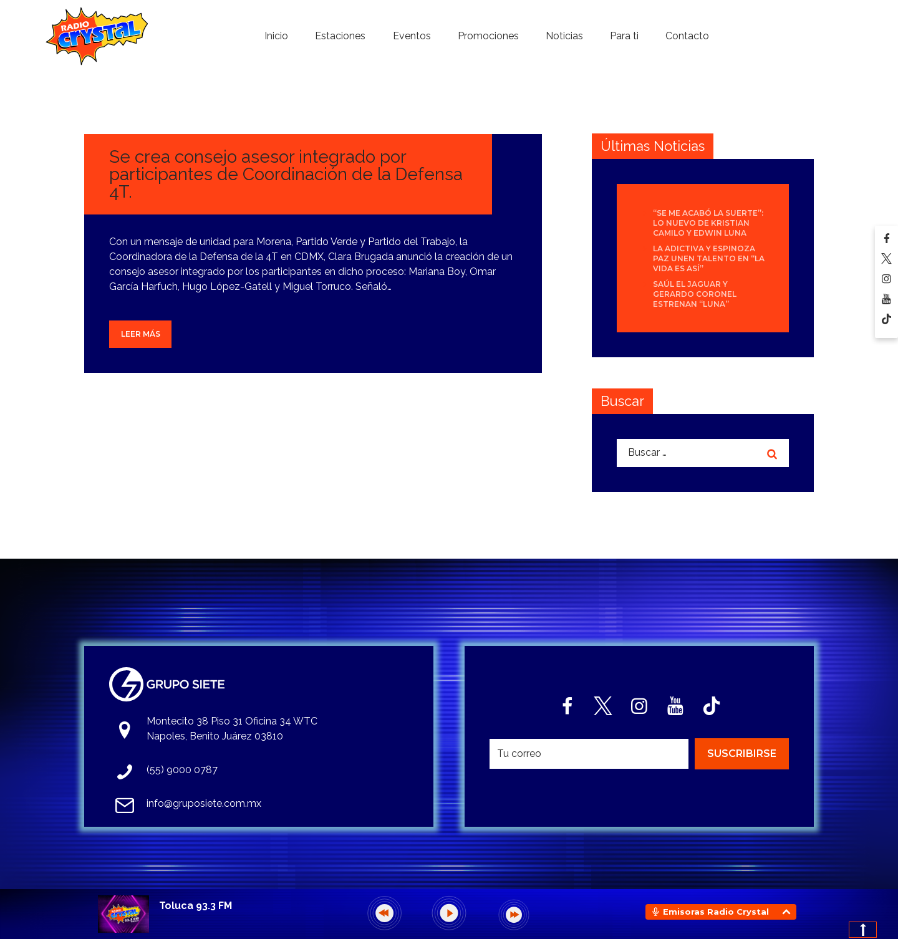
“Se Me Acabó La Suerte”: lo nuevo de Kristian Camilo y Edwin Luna (708, 223)
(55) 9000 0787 (182, 770)
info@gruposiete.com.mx (204, 803)
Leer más (140, 334)
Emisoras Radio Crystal (716, 912)
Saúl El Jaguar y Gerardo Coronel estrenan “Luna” (694, 294)
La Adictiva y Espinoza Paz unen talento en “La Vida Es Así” (709, 258)
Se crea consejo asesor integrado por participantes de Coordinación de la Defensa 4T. (286, 174)
